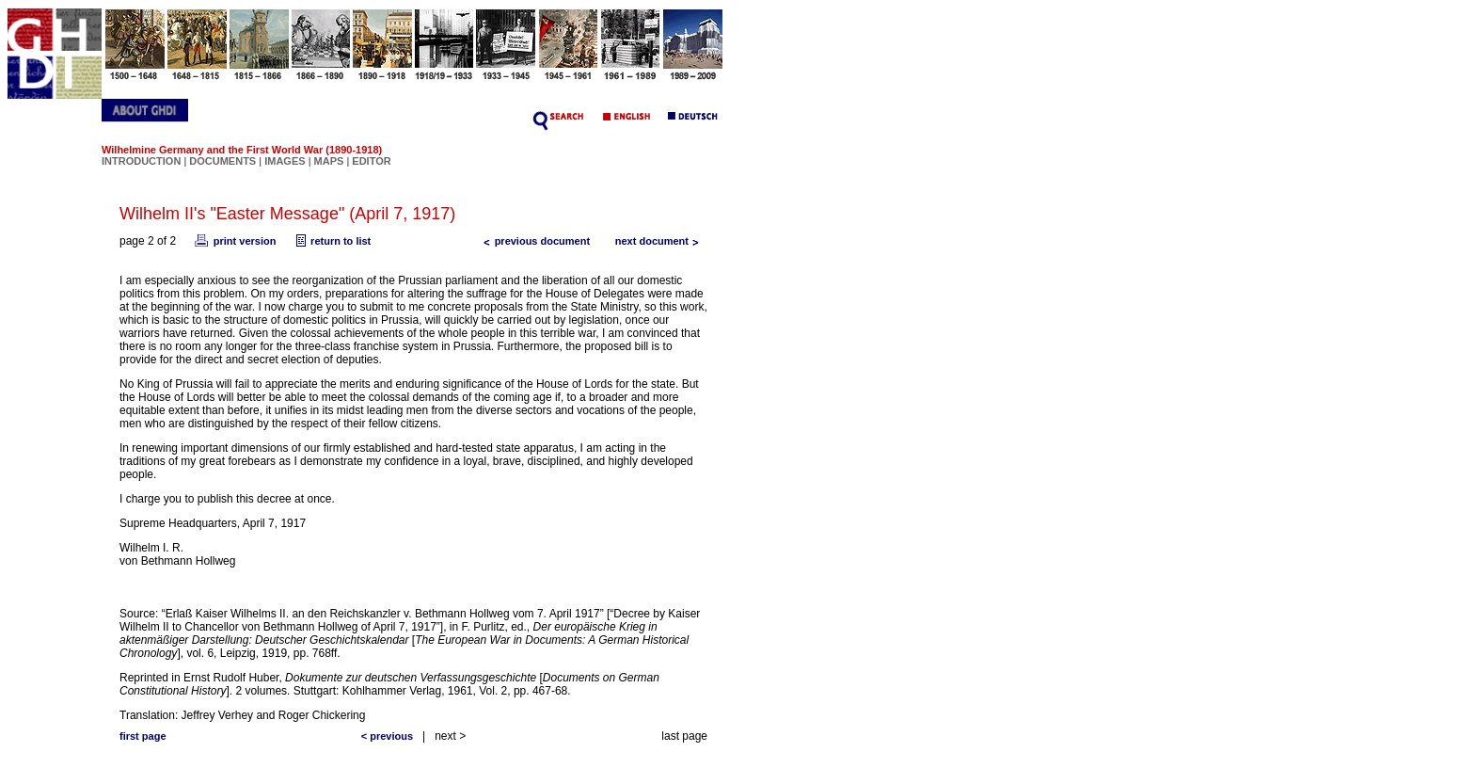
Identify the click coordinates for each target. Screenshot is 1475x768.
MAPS (329, 161)
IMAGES (284, 161)
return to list (331, 241)
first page (143, 736)
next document (661, 241)
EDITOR (371, 161)
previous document (533, 241)
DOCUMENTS (222, 161)
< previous (387, 736)
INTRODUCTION (141, 161)
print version (234, 241)
